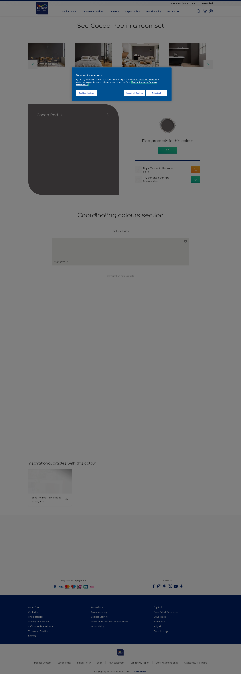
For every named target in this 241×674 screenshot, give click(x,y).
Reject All (156, 93)
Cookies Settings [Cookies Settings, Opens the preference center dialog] (86, 93)
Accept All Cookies (134, 93)
